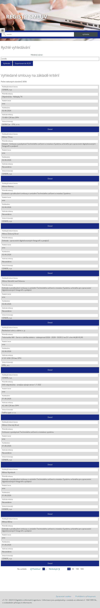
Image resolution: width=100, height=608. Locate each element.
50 (73, 569)
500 (82, 569)
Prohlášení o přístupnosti (85, 596)
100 (77, 569)
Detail (50, 129)
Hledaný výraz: (37, 55)
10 (69, 569)
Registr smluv (26, 16)
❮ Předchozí (35, 569)
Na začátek (21, 569)
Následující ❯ (54, 569)
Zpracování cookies (63, 596)
